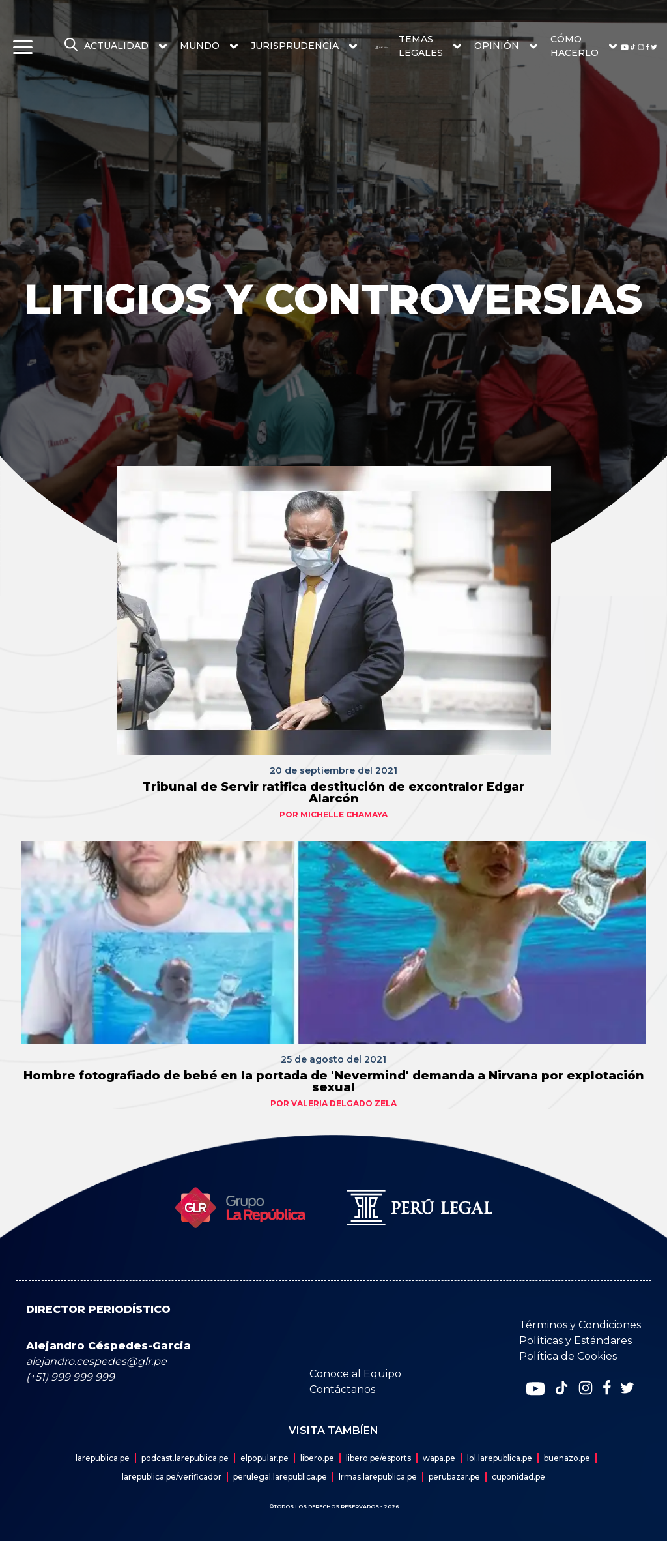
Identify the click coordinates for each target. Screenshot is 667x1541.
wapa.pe (439, 1458)
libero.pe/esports (378, 1458)
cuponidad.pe (518, 1477)
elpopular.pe (264, 1458)
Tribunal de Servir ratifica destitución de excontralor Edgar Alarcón (333, 792)
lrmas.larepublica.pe (378, 1477)
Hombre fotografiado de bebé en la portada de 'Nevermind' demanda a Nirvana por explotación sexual (333, 1081)
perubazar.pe (454, 1477)
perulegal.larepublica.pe (280, 1477)
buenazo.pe (567, 1458)
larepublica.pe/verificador (171, 1477)
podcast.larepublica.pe (185, 1458)
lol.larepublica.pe (499, 1458)
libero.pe (317, 1458)
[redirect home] (376, 47)
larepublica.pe (103, 1458)
